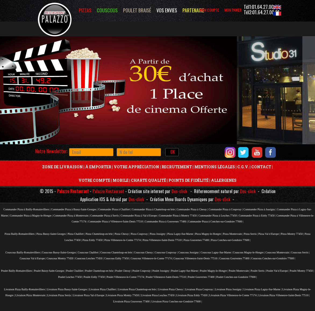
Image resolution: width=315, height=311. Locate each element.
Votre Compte (94, 180)
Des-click (179, 191)
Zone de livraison (62, 166)
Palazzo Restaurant (73, 191)
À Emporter (98, 166)
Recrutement (177, 166)
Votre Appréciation (136, 166)
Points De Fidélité (189, 180)
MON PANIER (232, 10)
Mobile (120, 180)
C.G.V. (243, 166)
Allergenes (224, 180)
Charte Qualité (148, 180)
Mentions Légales (214, 166)
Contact (261, 166)
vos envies (166, 10)
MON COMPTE (209, 10)
